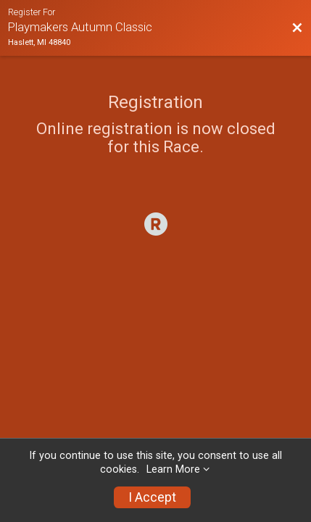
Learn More (173, 469)
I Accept (152, 497)
